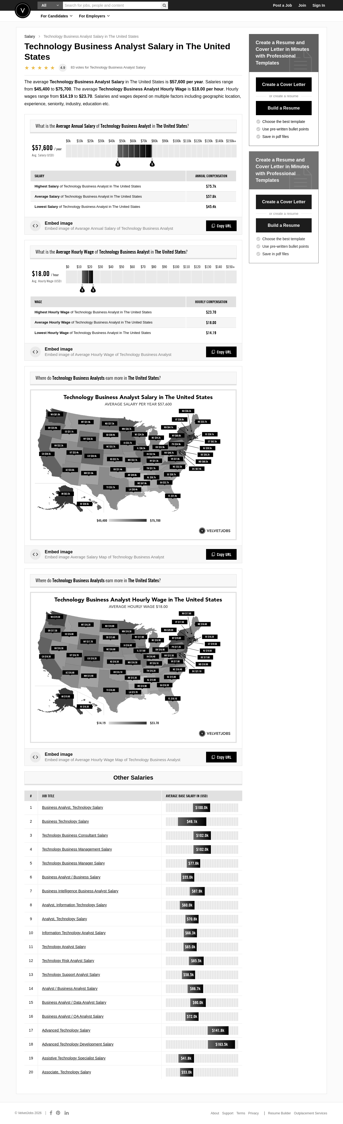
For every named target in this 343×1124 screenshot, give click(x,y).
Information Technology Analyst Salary (74, 933)
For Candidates (57, 16)
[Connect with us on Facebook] (51, 1113)
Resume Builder (279, 1113)
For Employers (94, 16)
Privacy (253, 1113)
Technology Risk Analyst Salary (68, 960)
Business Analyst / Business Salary (71, 877)
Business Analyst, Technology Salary (72, 807)
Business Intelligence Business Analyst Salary (80, 891)
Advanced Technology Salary (66, 1030)
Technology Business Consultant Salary (75, 835)
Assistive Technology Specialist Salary (74, 1058)
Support (227, 1113)
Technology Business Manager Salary (73, 863)
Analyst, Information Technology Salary (74, 905)
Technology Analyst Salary (64, 947)
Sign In (318, 5)
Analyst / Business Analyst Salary (70, 988)
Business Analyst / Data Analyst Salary (74, 1002)
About (215, 1113)
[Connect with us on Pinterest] (58, 1113)
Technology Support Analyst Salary (71, 974)
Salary (29, 36)
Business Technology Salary (65, 821)
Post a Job (282, 5)
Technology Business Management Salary (77, 849)
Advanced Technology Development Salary (78, 1044)
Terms (240, 1113)
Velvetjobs (23, 10)
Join (302, 5)
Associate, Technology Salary (66, 1072)
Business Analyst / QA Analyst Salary (73, 1016)
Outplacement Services (310, 1113)
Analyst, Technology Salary (64, 919)
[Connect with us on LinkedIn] (67, 1113)
